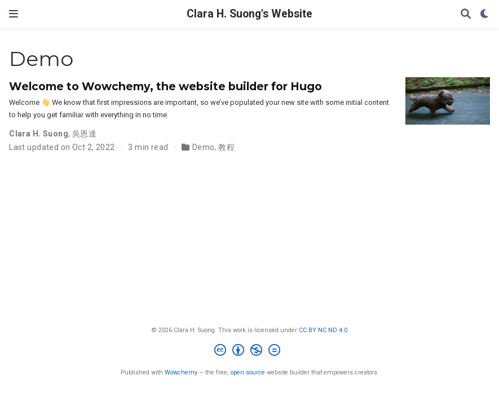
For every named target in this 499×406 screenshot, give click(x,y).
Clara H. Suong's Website (249, 13)
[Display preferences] (485, 14)
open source (248, 372)
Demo (203, 147)
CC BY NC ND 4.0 (323, 330)
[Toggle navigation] (13, 13)
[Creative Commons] (249, 352)
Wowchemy (181, 372)
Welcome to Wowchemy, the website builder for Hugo (165, 86)
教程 (226, 147)
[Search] (466, 14)
